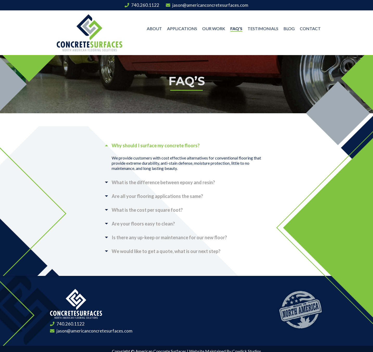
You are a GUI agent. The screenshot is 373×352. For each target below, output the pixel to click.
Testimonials (263, 28)
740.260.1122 (142, 5)
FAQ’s (236, 28)
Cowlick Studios (246, 340)
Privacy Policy (210, 346)
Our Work (213, 28)
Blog (289, 28)
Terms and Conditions (169, 346)
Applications (182, 28)
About (154, 28)
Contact (310, 28)
